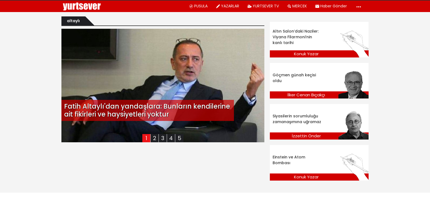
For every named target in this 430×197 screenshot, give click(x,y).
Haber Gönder (331, 6)
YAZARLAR (227, 6)
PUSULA (198, 6)
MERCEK (297, 6)
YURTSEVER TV (263, 6)
